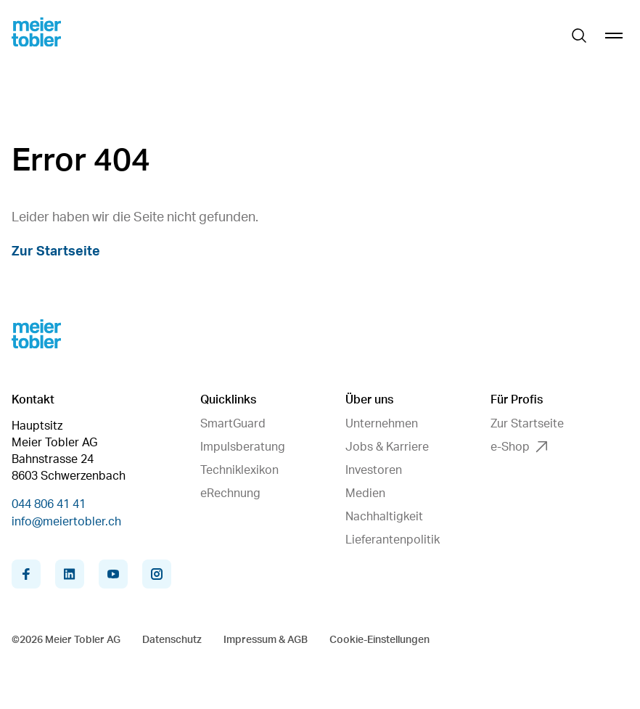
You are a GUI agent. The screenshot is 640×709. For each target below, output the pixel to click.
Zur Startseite (56, 251)
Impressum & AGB (265, 640)
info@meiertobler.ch (66, 522)
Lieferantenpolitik (392, 540)
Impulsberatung (242, 447)
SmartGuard (233, 424)
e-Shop (519, 447)
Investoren (373, 470)
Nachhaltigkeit (384, 516)
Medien (365, 493)
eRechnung (230, 493)
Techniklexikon (239, 470)
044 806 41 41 (49, 504)
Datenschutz (172, 640)
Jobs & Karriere (387, 447)
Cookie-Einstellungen (379, 640)
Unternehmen (381, 424)
